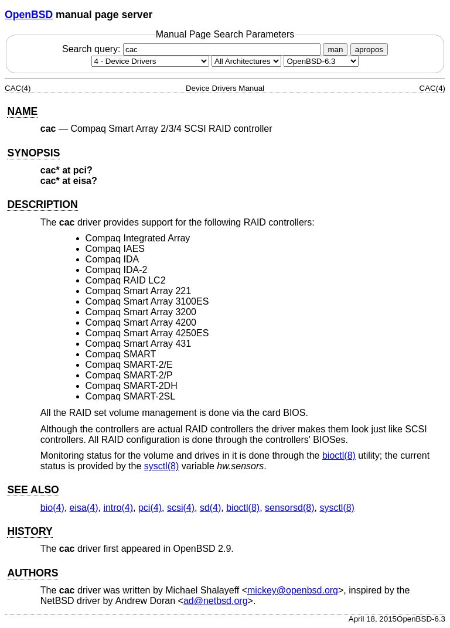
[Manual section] (150, 61)
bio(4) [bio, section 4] (52, 508)
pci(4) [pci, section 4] (150, 508)
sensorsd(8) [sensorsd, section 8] (289, 508)
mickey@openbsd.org (292, 590)
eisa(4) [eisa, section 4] (84, 508)
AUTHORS (32, 573)
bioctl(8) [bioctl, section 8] (339, 455)
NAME (22, 111)
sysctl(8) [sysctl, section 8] (161, 466)
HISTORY (29, 531)
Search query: (192, 49)
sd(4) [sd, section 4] (210, 508)
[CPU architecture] (246, 61)
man (335, 49)
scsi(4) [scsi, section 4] (181, 508)
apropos (369, 49)
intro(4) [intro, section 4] (118, 508)
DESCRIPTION (42, 204)
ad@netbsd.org (215, 601)
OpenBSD (29, 15)
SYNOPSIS (33, 153)
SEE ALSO (33, 490)
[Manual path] (321, 61)
